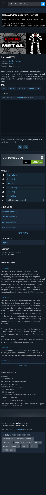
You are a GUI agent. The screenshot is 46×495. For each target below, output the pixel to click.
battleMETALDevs (15, 63)
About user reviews (7, 427)
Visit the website (10, 218)
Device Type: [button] (7, 451)
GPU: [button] (33, 448)
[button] (23, 99)
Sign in (4, 141)
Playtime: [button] (6, 444)
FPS (4, 90)
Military (22, 90)
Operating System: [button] (9, 448)
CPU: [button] (24, 448)
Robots (31, 90)
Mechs (12, 90)
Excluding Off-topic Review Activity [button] (16, 440)
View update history (10, 223)
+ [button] (38, 90)
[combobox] (24, 4)
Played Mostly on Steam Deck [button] (27, 444)
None (11, 65)
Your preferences (21, 427)
